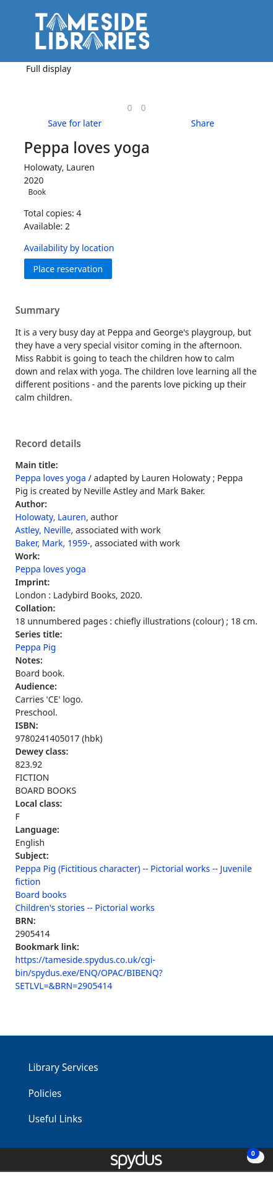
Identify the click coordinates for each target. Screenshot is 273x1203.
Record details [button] (48, 444)
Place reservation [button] (73, 268)
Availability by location (69, 248)
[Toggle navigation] (244, 35)
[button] (229, 35)
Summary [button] (37, 310)
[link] (129, 107)
